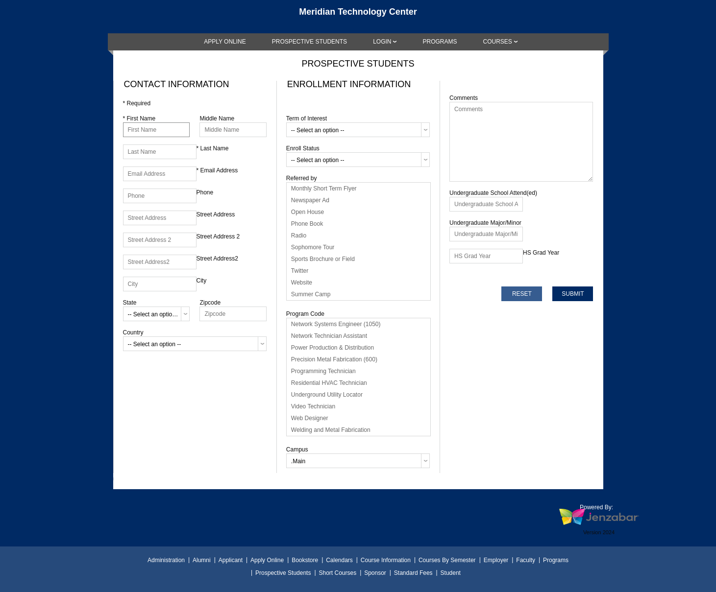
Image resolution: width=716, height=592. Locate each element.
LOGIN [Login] (382, 41)
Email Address (217, 170)
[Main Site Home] (358, 16)
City (202, 280)
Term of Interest (306, 118)
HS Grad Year (541, 252)
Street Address (216, 214)
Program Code (305, 313)
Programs (555, 560)
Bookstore (305, 560)
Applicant (231, 560)
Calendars (339, 560)
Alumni (202, 560)
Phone (205, 192)
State (130, 302)
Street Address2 (217, 258)
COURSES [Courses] (497, 41)
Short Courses (337, 572)
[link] (225, 42)
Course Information (386, 560)
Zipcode (210, 302)
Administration (166, 560)
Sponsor (375, 572)
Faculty (525, 560)
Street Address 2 (218, 236)
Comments (463, 98)
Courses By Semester (447, 560)
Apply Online (267, 560)
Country (133, 332)
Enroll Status (303, 148)
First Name (139, 118)
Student (451, 572)
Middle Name (216, 118)
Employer (496, 560)
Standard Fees (413, 572)
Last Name (213, 148)
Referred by (301, 178)
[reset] (521, 293)
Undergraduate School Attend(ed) (493, 192)
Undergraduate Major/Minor (485, 222)
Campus (297, 449)
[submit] (572, 293)
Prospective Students (283, 572)
